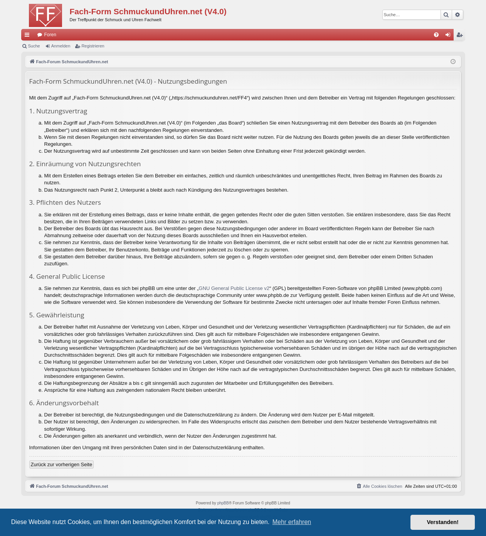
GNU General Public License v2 (234, 288)
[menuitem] (436, 34)
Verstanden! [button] (443, 522)
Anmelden (61, 46)
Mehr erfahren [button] (291, 522)
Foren (50, 34)
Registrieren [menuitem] (461, 36)
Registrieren (92, 46)
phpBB (223, 503)
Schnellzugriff (28, 36)
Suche (34, 46)
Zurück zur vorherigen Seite (61, 464)
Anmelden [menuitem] (449, 36)
